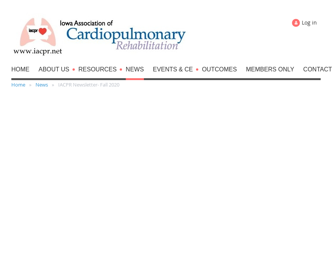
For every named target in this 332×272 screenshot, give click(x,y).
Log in (309, 22)
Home (18, 84)
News (42, 84)
